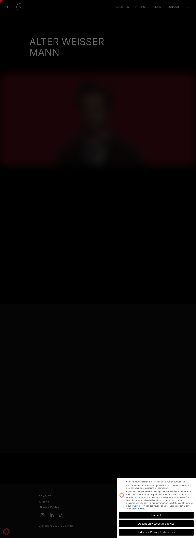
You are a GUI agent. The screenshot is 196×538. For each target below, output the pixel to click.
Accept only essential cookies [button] (156, 522)
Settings (140, 508)
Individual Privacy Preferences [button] (156, 531)
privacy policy (138, 505)
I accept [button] (156, 514)
